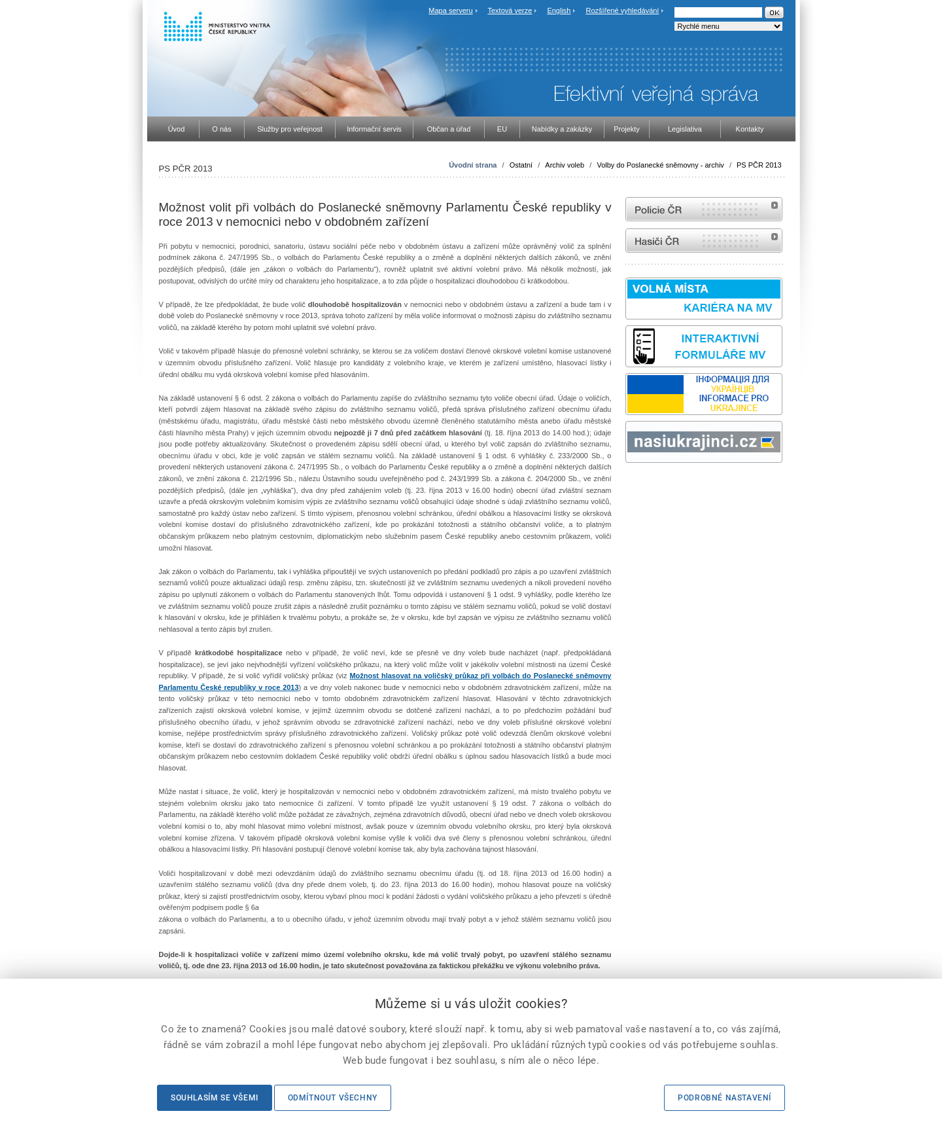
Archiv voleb (564, 165)
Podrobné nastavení (724, 1097)
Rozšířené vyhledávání (622, 10)
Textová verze (509, 10)
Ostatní (521, 165)
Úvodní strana (473, 165)
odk (632, 487)
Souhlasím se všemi (214, 1097)
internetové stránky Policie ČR (703, 209)
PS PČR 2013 (759, 165)
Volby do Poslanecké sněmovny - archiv (660, 165)
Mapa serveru (450, 10)
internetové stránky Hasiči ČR (703, 240)
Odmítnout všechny (332, 1097)
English (558, 10)
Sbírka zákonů (627, 487)
